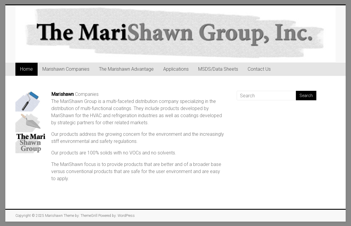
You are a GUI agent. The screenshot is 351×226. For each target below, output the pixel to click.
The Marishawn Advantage (126, 69)
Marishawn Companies (65, 69)
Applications (176, 69)
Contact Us (259, 69)
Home (26, 69)
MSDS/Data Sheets (218, 69)
